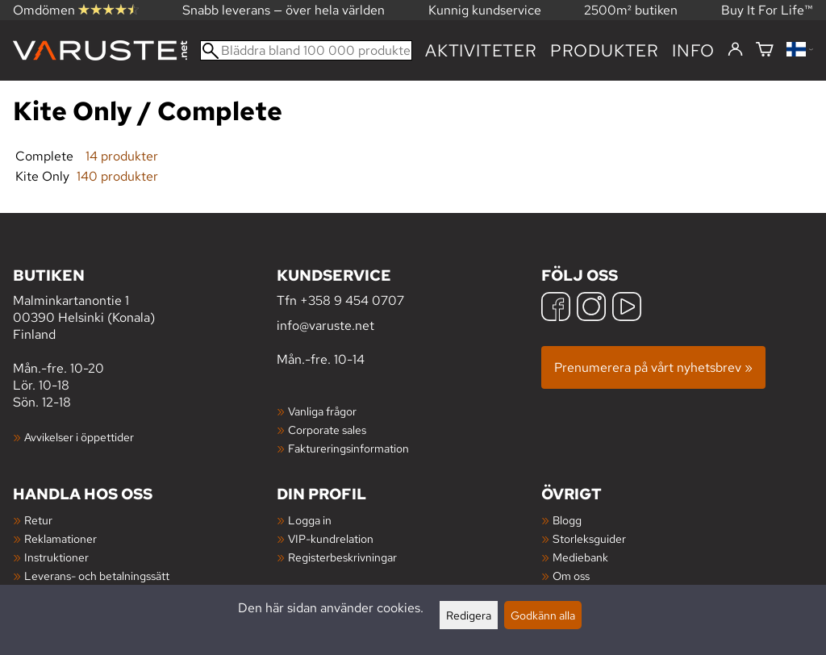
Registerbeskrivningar (342, 557)
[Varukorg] (765, 50)
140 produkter (117, 176)
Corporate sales (327, 429)
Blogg (567, 520)
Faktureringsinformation (348, 448)
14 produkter (122, 156)
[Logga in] (735, 50)
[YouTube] (626, 308)
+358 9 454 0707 (352, 300)
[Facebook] (555, 308)
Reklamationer (60, 538)
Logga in (310, 520)
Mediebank (580, 557)
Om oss (571, 575)
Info (693, 50)
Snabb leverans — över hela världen (283, 10)
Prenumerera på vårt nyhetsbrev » (653, 367)
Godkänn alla (543, 615)
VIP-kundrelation (330, 538)
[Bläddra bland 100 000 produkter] (306, 50)
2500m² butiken (631, 10)
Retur (38, 520)
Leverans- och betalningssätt (96, 575)
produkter (604, 50)
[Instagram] (591, 308)
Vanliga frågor (322, 411)
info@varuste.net (325, 325)
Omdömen (76, 10)
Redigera (468, 615)
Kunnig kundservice (484, 10)
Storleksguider (589, 538)
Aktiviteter (481, 50)
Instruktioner (56, 557)
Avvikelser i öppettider (79, 436)
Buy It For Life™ (767, 10)
